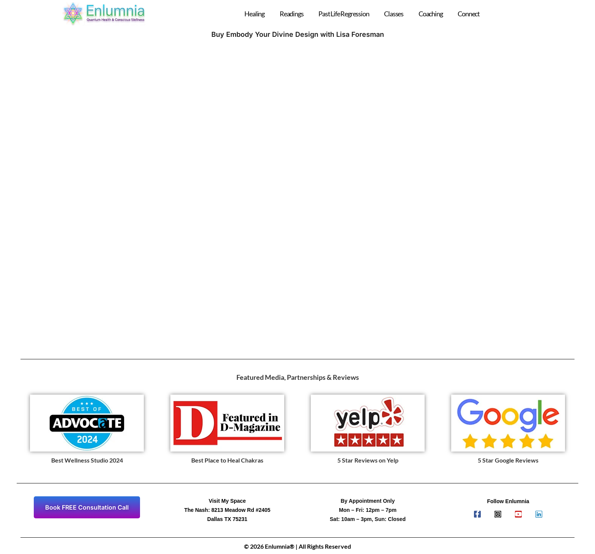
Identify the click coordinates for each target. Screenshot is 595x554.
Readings (291, 13)
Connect (469, 13)
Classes (393, 13)
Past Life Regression (343, 13)
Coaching (430, 13)
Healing (254, 13)
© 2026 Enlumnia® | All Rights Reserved (297, 546)
